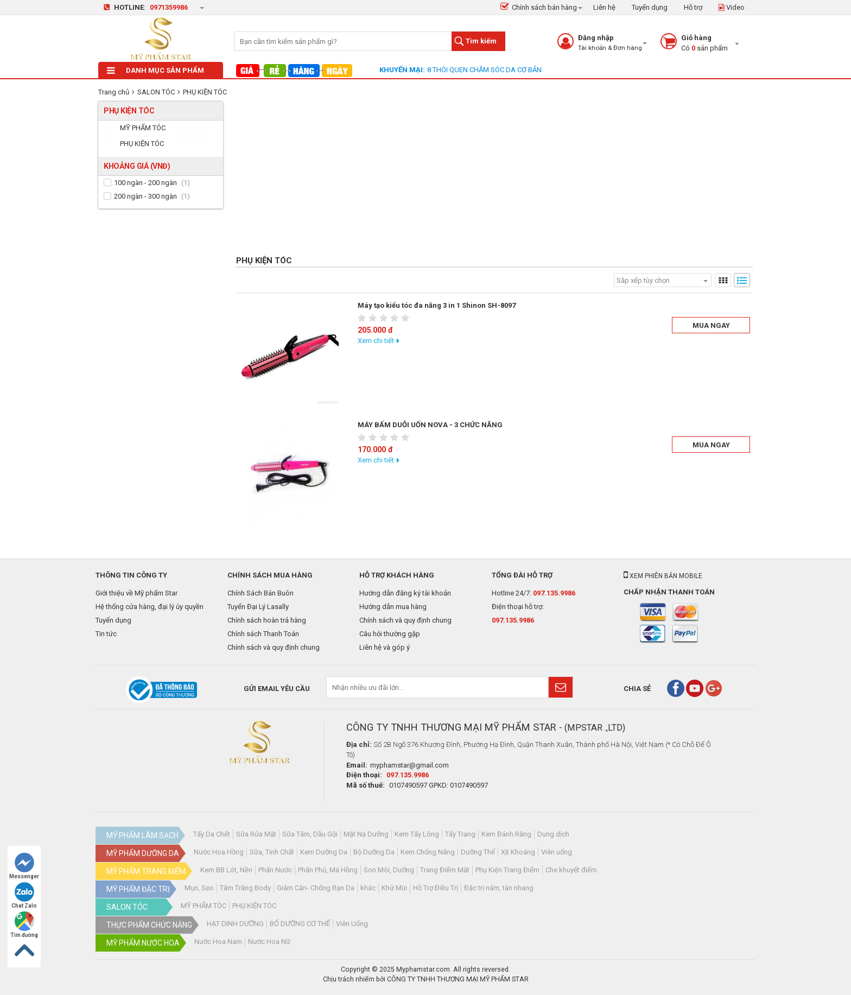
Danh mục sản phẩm (155, 70)
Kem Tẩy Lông (417, 834)
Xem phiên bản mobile (663, 576)
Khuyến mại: (402, 70)
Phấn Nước (275, 870)
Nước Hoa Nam (218, 941)
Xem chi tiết (376, 341)
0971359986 (169, 7)
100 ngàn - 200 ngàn (145, 183)
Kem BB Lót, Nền (226, 870)
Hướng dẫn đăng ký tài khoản (405, 593)
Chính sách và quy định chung (273, 647)
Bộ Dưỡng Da (374, 852)
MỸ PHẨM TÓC (203, 906)
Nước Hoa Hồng (219, 852)
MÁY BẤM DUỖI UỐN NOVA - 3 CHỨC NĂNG (430, 425)
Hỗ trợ (693, 7)
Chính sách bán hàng (538, 7)
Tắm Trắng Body (245, 888)
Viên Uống (352, 924)
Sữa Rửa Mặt (256, 834)
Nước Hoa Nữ (269, 941)
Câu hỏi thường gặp (389, 634)
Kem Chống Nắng (428, 852)
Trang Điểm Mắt (444, 870)
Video (732, 7)
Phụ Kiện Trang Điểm (507, 870)
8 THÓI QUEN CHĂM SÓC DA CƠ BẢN (484, 70)
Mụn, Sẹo (199, 888)
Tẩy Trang (460, 834)
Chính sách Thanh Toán (263, 634)
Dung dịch (553, 834)
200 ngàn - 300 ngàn (145, 196)
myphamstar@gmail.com (409, 765)
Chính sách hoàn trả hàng (266, 620)
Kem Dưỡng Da (323, 852)
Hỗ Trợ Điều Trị (435, 888)
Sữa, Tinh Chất (272, 852)
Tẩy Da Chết (211, 834)
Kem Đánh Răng (506, 834)
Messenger (24, 866)
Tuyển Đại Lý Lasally (258, 607)
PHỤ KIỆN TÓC (205, 92)
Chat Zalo (24, 895)
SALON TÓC (156, 92)
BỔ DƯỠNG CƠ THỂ (300, 924)
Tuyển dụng (650, 7)
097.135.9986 (554, 593)
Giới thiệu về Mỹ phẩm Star (136, 593)
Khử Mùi (394, 888)
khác (368, 888)
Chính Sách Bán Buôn (260, 593)
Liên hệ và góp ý (384, 647)
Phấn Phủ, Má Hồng (328, 870)
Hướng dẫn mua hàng (393, 607)
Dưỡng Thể (478, 852)
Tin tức (106, 634)
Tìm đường (24, 924)
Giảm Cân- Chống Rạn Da (315, 888)
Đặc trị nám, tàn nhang (499, 888)
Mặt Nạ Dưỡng (366, 834)
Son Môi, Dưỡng (389, 870)
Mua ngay (711, 325)
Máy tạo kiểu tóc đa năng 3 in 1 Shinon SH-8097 (437, 305)
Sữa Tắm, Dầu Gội (310, 834)
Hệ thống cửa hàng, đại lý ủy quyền (150, 607)
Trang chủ (113, 92)
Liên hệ (604, 7)
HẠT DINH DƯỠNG (235, 924)
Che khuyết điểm (571, 870)
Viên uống (556, 852)
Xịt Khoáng (518, 852)
